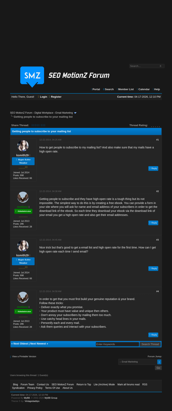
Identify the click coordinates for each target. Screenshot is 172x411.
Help (156, 89)
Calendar (143, 89)
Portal (95, 89)
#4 (157, 291)
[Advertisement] (86, 30)
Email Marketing (64, 112)
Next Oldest (21, 343)
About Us (68, 388)
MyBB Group (50, 398)
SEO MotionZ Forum (21, 112)
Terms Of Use (52, 388)
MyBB (27, 398)
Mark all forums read (128, 384)
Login (42, 96)
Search (108, 89)
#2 (157, 191)
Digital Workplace (43, 112)
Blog (15, 384)
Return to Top (84, 384)
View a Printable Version (24, 356)
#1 (157, 139)
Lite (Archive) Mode (104, 384)
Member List (125, 89)
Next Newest (38, 343)
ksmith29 (22, 155)
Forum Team (27, 384)
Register (55, 96)
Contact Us (43, 384)
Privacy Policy (34, 388)
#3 (157, 240)
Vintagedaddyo (32, 401)
